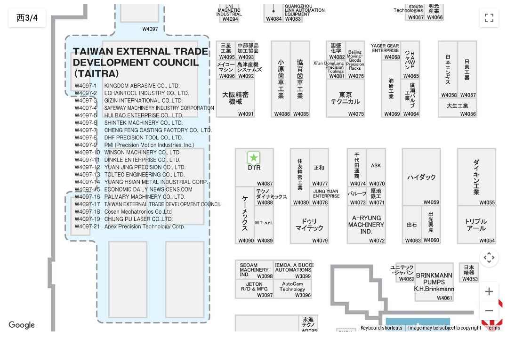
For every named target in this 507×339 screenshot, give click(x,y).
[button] (253, 159)
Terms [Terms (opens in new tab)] (493, 328)
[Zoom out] (489, 310)
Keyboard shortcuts (381, 328)
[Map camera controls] (489, 257)
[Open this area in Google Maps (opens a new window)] (21, 325)
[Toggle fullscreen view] (489, 17)
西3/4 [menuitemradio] (27, 18)
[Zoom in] (489, 291)
